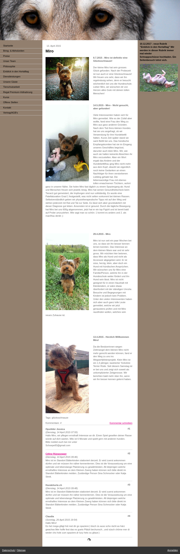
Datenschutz (8, 550)
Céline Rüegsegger (56, 454)
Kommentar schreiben (120, 423)
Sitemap (21, 550)
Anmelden (172, 550)
